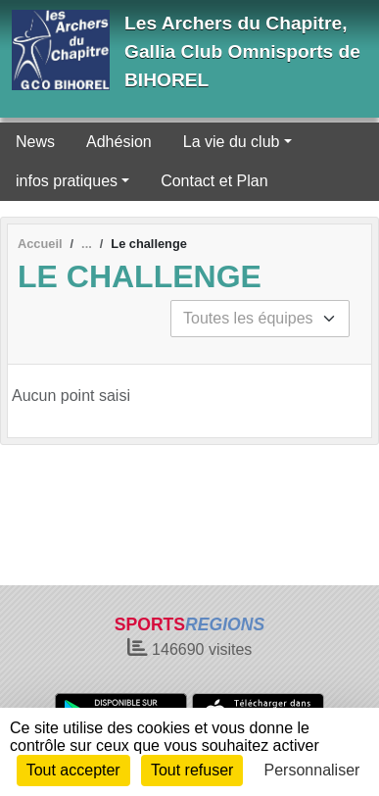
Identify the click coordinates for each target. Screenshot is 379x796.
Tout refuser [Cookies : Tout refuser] (192, 770)
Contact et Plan (214, 181)
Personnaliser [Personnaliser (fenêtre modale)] (312, 770)
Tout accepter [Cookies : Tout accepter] (73, 770)
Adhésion (119, 141)
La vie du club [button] (231, 141)
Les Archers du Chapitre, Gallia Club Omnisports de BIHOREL (242, 51)
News (35, 141)
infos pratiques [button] (67, 181)
